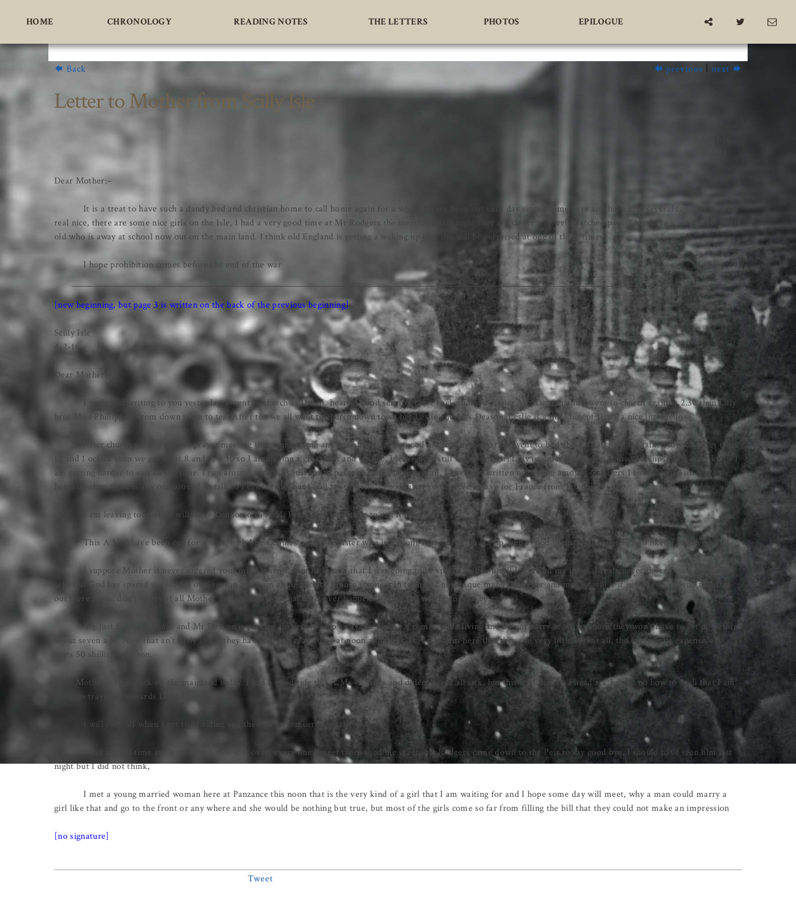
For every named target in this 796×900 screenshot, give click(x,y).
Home (39, 22)
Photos (502, 22)
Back (70, 68)
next (727, 68)
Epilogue (601, 22)
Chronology (139, 22)
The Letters (398, 22)
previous (678, 68)
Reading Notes (271, 22)
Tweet (260, 879)
